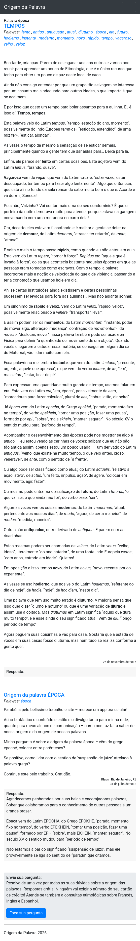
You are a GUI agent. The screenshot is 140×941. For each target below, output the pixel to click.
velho (8, 44)
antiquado (55, 32)
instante (29, 38)
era (112, 32)
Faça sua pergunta (26, 913)
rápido (93, 38)
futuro (122, 32)
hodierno (11, 38)
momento (65, 38)
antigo (38, 32)
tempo (107, 38)
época (101, 32)
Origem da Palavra (24, 7)
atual (71, 32)
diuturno (85, 32)
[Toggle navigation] (129, 7)
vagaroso (123, 38)
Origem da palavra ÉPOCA (34, 695)
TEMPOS (14, 26)
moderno (46, 38)
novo (81, 38)
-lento (25, 32)
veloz (20, 44)
